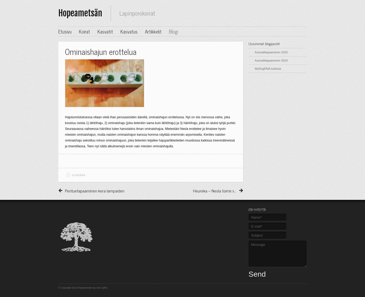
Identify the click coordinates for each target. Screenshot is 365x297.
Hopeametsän (80, 13)
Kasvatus (129, 31)
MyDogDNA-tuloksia (268, 68)
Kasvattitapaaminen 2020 (271, 52)
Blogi (173, 31)
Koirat (84, 31)
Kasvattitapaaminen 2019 (271, 60)
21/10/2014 (78, 175)
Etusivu (65, 31)
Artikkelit (153, 31)
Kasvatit (105, 31)
